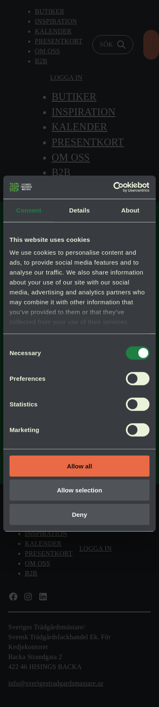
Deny (79, 514)
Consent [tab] (28, 209)
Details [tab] (79, 209)
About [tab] (130, 209)
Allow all (79, 465)
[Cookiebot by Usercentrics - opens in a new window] (113, 187)
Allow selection (79, 490)
